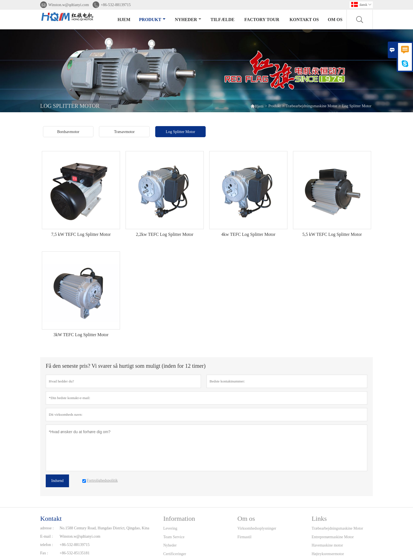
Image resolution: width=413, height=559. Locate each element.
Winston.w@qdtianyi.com (68, 5)
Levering (170, 528)
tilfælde (222, 19)
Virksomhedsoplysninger (257, 528)
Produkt (152, 19)
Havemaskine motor (327, 545)
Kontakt (51, 518)
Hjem (124, 19)
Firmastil (245, 537)
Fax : (44, 553)
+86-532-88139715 (116, 5)
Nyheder (188, 19)
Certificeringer (174, 554)
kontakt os (304, 19)
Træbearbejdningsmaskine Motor (311, 106)
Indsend (57, 481)
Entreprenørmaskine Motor (333, 537)
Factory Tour (261, 19)
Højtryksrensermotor (328, 554)
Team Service (173, 537)
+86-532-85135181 (75, 553)
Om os (335, 19)
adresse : (47, 528)
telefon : (46, 545)
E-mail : (46, 536)
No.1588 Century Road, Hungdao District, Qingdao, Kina (104, 528)
